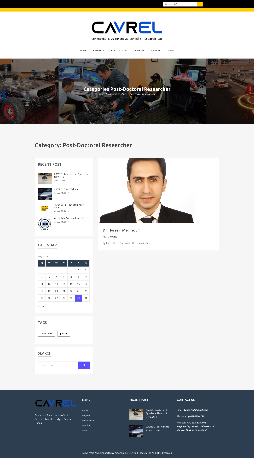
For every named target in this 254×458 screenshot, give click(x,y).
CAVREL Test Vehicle (66, 189)
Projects (86, 415)
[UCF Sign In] (148, 4)
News (171, 50)
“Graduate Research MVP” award (69, 206)
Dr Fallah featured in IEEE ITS (72, 218)
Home (83, 50)
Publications (119, 50)
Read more (110, 237)
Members (156, 50)
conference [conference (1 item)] (46, 334)
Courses (139, 50)
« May (41, 306)
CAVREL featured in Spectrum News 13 (71, 175)
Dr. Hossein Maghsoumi (122, 230)
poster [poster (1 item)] (63, 334)
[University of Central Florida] (75, 3)
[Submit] (200, 4)
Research (98, 50)
